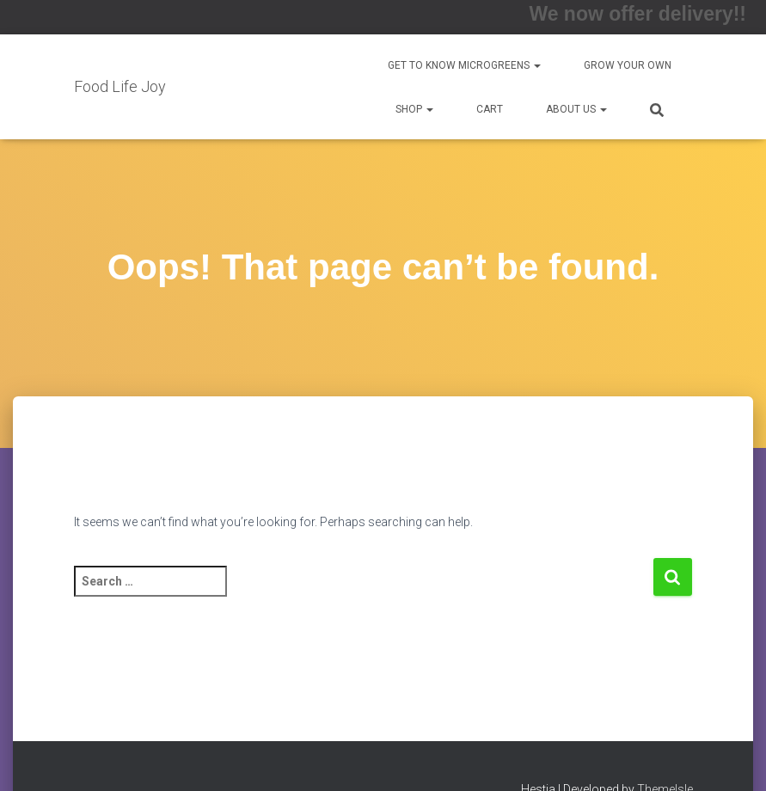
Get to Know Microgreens (464, 65)
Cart (489, 109)
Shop (414, 109)
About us (576, 109)
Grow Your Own (627, 65)
